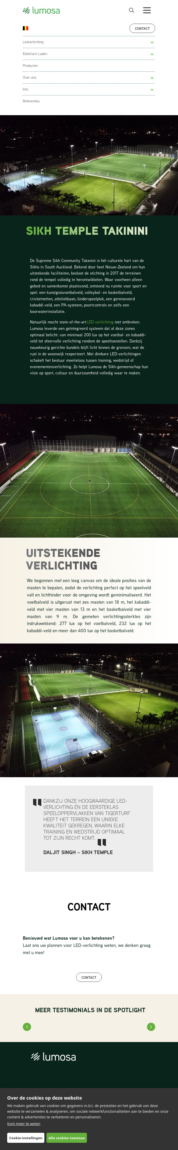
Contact (142, 28)
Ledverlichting (33, 42)
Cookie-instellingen (25, 1138)
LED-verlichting (100, 321)
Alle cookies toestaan (66, 1138)
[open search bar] (131, 10)
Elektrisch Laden (35, 53)
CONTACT (89, 977)
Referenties (31, 101)
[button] (152, 42)
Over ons (29, 77)
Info (25, 89)
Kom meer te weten (23, 1123)
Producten (30, 65)
